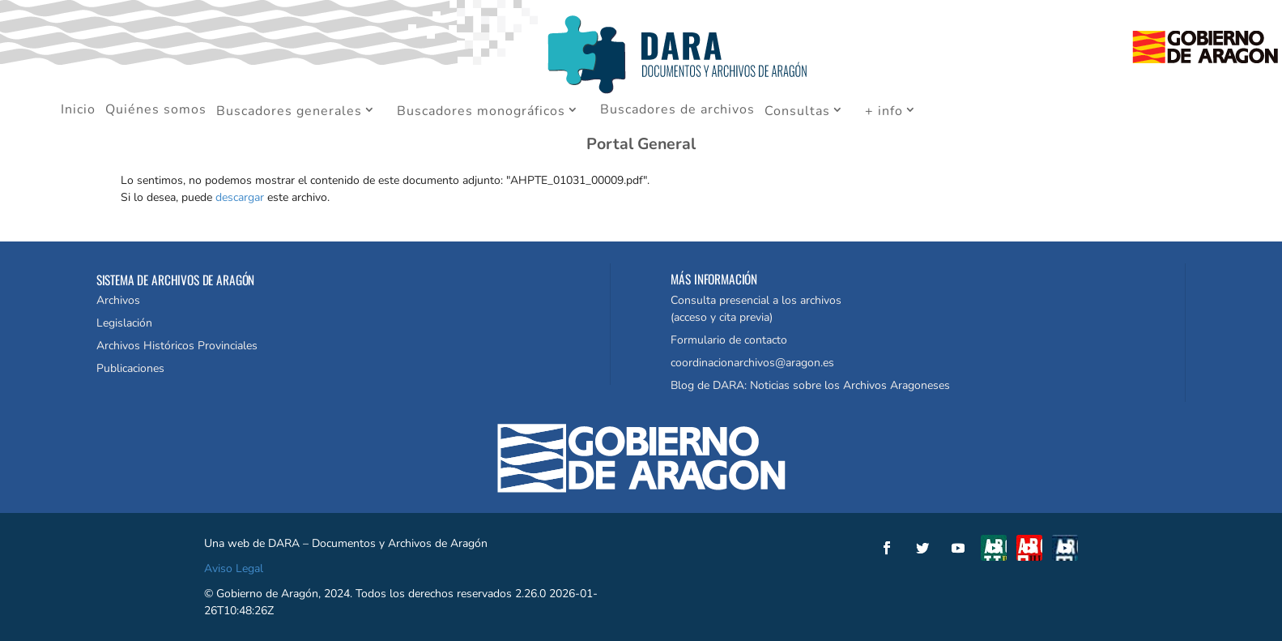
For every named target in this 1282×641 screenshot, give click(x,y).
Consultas (797, 112)
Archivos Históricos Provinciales (177, 345)
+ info (884, 112)
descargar (239, 197)
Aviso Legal (233, 568)
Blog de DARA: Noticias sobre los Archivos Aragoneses (810, 385)
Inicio (78, 111)
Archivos (118, 300)
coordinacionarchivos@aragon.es (752, 362)
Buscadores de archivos (677, 111)
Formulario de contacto (729, 340)
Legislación (124, 323)
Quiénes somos (156, 111)
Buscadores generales (289, 112)
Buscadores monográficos (481, 112)
